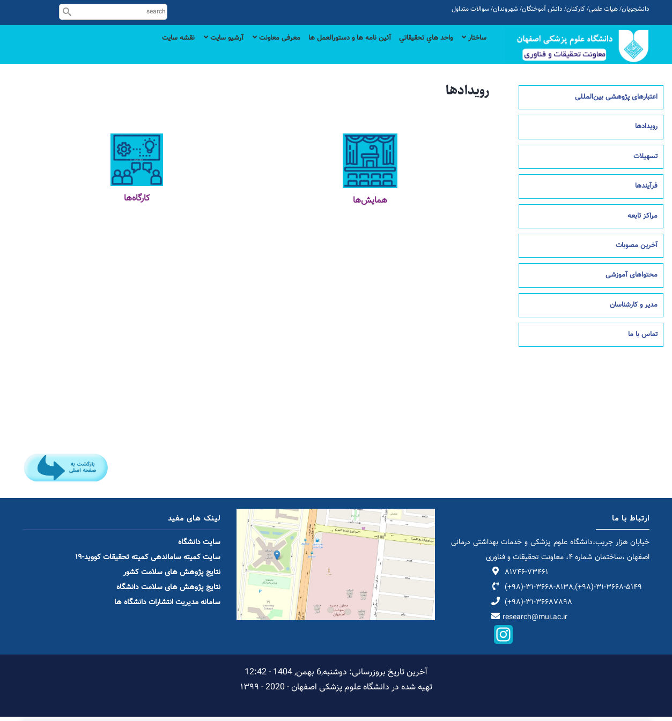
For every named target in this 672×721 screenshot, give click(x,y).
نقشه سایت (143, 49)
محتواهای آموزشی (631, 279)
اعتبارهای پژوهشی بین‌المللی (616, 101)
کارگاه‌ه (138, 203)
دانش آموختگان (542, 9)
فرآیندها (646, 190)
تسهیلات (645, 160)
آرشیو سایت (193, 49)
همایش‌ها (370, 205)
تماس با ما (643, 339)
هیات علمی (603, 9)
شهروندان (505, 9)
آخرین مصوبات (637, 250)
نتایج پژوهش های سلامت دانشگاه (168, 592)
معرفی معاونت (251, 49)
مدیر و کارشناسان (634, 309)
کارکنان (575, 9)
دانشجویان (635, 9)
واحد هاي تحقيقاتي (418, 49)
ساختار (472, 49)
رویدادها (646, 131)
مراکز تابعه (642, 220)
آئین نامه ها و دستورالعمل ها (332, 49)
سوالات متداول (470, 9)
